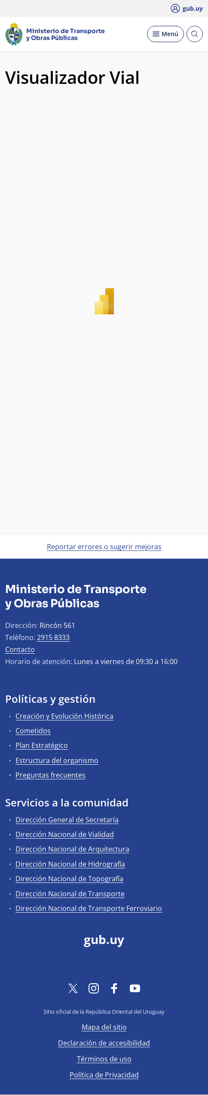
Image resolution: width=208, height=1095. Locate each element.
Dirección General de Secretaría (67, 819)
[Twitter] (73, 988)
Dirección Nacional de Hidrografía (70, 864)
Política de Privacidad (104, 1075)
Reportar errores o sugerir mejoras (104, 546)
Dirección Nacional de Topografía (69, 878)
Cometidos (33, 730)
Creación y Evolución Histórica (64, 716)
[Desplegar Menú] (165, 34)
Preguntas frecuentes (50, 775)
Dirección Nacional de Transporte (70, 893)
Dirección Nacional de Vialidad (64, 834)
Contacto (20, 649)
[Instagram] (94, 988)
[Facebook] (114, 988)
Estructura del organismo (56, 760)
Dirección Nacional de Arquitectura (72, 849)
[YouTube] (135, 988)
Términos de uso (104, 1059)
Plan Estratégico (41, 745)
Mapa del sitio (104, 1027)
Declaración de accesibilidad (104, 1043)
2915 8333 (53, 637)
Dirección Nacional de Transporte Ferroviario (88, 908)
